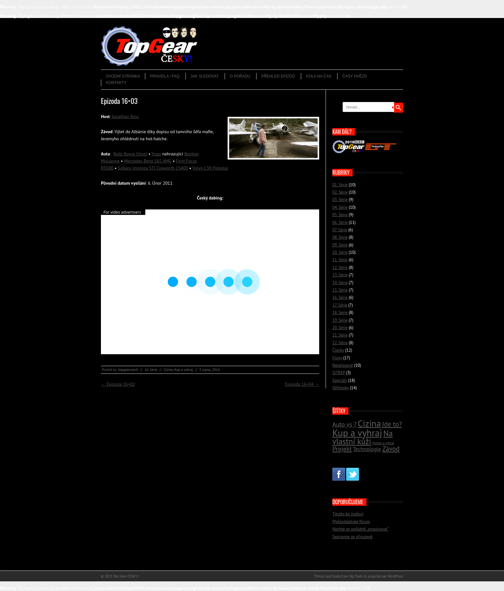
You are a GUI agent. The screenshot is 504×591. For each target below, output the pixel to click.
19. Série (339, 320)
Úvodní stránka (123, 76)
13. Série (339, 275)
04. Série (339, 207)
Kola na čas (318, 76)
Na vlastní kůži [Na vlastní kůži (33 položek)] (362, 437)
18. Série (339, 312)
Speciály (339, 380)
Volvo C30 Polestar (210, 168)
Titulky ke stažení (347, 514)
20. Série (339, 327)
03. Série (339, 199)
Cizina (168, 369)
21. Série (339, 335)
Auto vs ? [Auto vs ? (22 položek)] (344, 424)
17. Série (339, 305)
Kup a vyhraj (183, 369)
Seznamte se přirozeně (352, 537)
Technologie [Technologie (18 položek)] (367, 449)
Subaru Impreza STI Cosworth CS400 (153, 168)
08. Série (339, 237)
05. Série (339, 214)
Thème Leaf (323, 576)
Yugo (156, 154)
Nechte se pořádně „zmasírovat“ (360, 529)
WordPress (395, 576)
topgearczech (128, 369)
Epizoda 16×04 (302, 384)
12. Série (339, 267)
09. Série (339, 245)
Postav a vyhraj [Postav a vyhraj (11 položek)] (383, 443)
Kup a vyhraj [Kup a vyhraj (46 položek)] (357, 433)
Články (338, 350)
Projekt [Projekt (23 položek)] (342, 448)
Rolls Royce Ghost (130, 154)
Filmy (337, 358)
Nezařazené (342, 365)
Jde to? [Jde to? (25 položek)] (392, 424)
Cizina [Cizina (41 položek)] (369, 423)
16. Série (150, 369)
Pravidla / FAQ (165, 76)
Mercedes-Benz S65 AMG (148, 161)
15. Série (339, 290)
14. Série (339, 282)
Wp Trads (356, 576)
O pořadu (240, 76)
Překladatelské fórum (351, 521)
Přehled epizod (278, 76)
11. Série (339, 260)
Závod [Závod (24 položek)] (391, 448)
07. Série (339, 230)
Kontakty (116, 82)
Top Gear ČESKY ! (126, 576)
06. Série (339, 222)
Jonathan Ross (125, 116)
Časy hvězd (354, 76)
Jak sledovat (205, 76)
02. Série (339, 192)
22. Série (339, 343)
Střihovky (340, 388)
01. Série (339, 185)
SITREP (338, 372)
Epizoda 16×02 (118, 384)
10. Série (339, 252)
